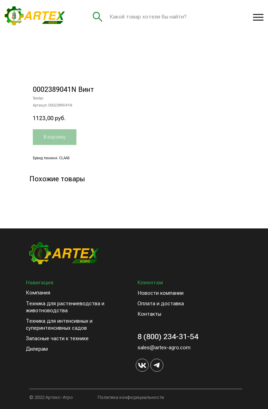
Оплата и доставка (160, 303)
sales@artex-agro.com (164, 347)
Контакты (149, 314)
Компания (38, 293)
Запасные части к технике (57, 338)
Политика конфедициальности (131, 397)
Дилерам (37, 349)
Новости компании (160, 293)
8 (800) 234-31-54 (167, 336)
